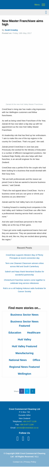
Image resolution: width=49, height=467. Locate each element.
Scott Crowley (11, 30)
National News (18, 360)
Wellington (24, 373)
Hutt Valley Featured (24, 346)
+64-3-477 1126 (29, 421)
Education (14, 332)
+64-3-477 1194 (26, 425)
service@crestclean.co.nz (27, 428)
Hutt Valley (24, 339)
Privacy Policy (30, 462)
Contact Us (17, 462)
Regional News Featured (24, 366)
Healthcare (33, 332)
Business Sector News (24, 314)
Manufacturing (25, 353)
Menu (37, 5)
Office (36, 360)
